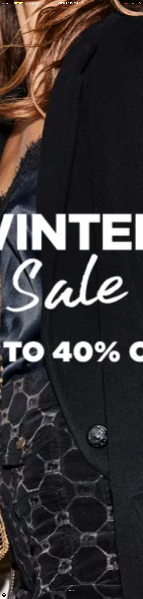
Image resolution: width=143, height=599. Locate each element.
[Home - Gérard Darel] (71, 3)
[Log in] (133, 3)
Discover (71, 590)
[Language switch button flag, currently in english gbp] (126, 3)
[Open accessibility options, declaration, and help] (4, 595)
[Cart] (140, 3)
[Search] (120, 3)
